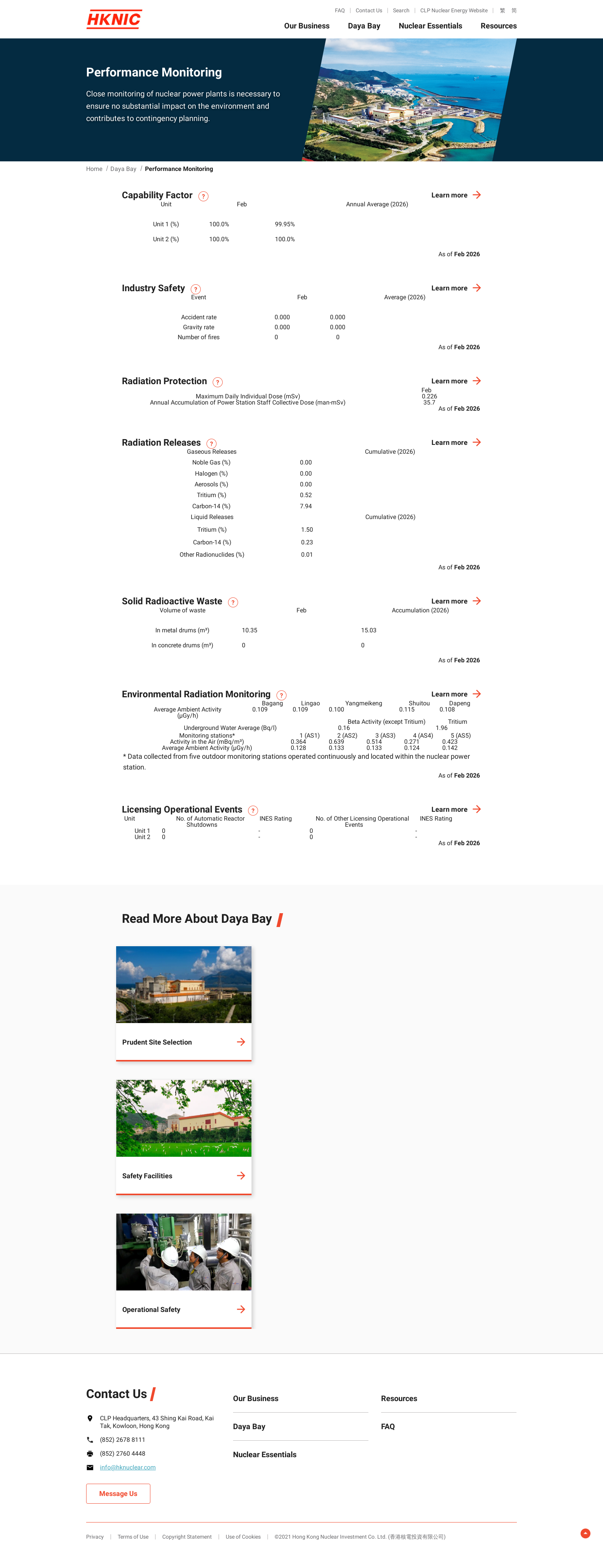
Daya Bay (364, 25)
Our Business (307, 25)
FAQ (340, 10)
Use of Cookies (243, 1537)
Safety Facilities (147, 1176)
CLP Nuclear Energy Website (454, 10)
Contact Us (369, 10)
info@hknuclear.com (128, 1467)
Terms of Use (133, 1537)
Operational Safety (151, 1309)
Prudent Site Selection (157, 1042)
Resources (499, 25)
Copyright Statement (187, 1537)
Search (401, 10)
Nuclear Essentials (430, 25)
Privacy (95, 1537)
